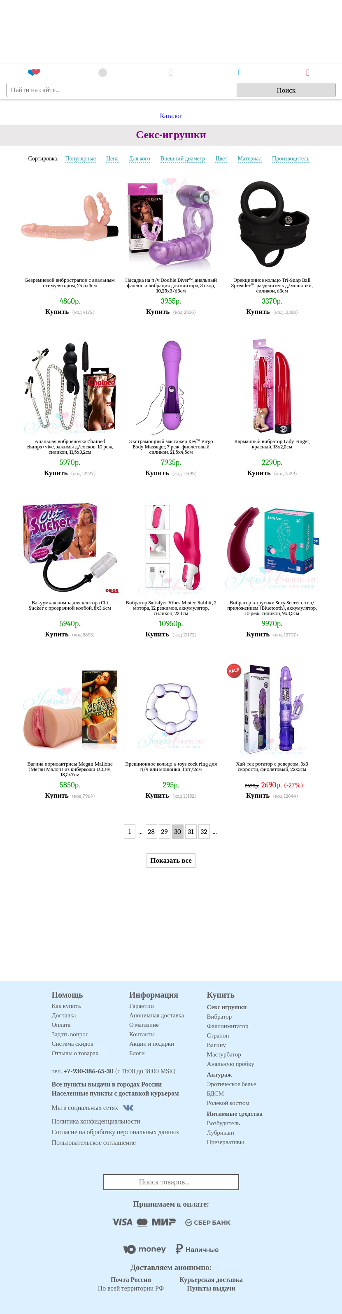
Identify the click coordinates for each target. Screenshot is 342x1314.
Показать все (170, 860)
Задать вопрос (70, 1034)
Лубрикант (221, 1132)
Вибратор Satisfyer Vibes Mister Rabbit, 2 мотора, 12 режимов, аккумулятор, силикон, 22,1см (171, 608)
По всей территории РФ (131, 1284)
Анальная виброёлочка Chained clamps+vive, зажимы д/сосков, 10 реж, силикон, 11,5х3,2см (70, 447)
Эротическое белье (231, 1084)
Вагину (216, 1045)
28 (151, 832)
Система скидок (73, 1043)
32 (204, 832)
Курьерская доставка (211, 1280)
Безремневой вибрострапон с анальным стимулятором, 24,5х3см (70, 282)
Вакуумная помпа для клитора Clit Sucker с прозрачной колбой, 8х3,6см (70, 605)
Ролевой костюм (228, 1103)
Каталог (171, 116)
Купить (57, 312)
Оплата (61, 1024)
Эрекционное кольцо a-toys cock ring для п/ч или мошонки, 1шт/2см (171, 766)
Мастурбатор (224, 1054)
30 (177, 832)
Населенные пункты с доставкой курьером (115, 1093)
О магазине (144, 1024)
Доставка (64, 1015)
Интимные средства (235, 1113)
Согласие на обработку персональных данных (115, 1132)
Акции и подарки (151, 1043)
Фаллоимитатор (228, 1026)
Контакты (142, 1034)
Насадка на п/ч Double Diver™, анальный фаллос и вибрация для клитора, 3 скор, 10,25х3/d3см (171, 285)
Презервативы (225, 1142)
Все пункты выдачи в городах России (107, 1084)
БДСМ (215, 1093)
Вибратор (219, 1016)
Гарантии (141, 1006)
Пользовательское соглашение (94, 1143)
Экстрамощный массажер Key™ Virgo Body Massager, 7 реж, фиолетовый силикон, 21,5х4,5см (171, 447)
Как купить (66, 1006)
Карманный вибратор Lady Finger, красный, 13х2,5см (272, 444)
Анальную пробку (230, 1064)
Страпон (218, 1035)
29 (164, 832)
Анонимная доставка (156, 1015)
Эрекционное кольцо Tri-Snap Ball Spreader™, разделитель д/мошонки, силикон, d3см (272, 285)
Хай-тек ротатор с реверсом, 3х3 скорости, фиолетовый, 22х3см (272, 766)
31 (191, 832)
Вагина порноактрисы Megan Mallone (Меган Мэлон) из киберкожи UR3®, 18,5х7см (70, 769)
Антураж (219, 1074)
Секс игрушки (227, 1007)
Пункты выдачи (211, 1288)
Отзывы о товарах (75, 1053)
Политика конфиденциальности (96, 1121)
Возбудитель (223, 1123)
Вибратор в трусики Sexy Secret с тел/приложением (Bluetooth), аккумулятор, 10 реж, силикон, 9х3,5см (272, 608)
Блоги (137, 1053)
